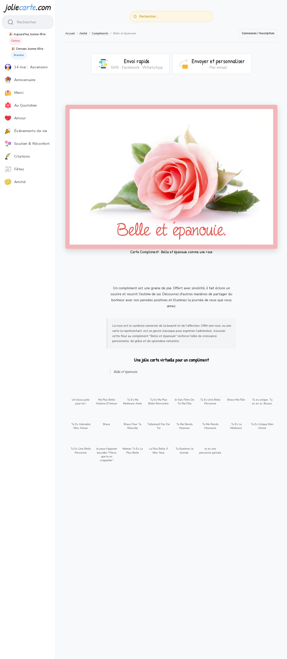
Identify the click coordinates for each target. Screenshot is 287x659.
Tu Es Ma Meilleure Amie (132, 401)
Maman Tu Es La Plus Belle (133, 450)
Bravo (106, 424)
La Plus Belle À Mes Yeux (158, 450)
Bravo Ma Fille (236, 400)
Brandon (19, 55)
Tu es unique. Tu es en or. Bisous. (262, 401)
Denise (15, 41)
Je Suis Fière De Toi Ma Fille (184, 401)
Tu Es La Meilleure (236, 426)
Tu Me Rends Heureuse (210, 426)
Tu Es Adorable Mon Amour (80, 426)
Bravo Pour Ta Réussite (132, 426)
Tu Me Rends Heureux (184, 426)
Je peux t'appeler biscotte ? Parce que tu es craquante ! (106, 454)
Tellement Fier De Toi (158, 426)
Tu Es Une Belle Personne (210, 401)
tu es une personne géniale (210, 450)
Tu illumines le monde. (184, 450)
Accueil (70, 33)
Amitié (83, 33)
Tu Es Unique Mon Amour (262, 426)
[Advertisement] (171, 92)
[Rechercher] (135, 16)
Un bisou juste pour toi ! (80, 401)
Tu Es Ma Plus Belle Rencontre (158, 401)
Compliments (100, 33)
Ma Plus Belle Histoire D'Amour (106, 401)
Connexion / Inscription (258, 33)
